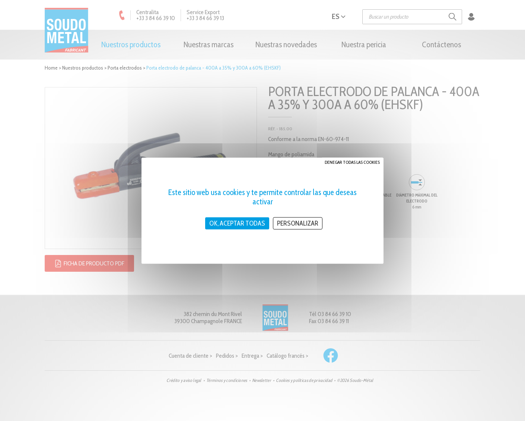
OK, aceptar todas (237, 223)
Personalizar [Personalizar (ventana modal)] (297, 223)
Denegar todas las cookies (352, 162)
